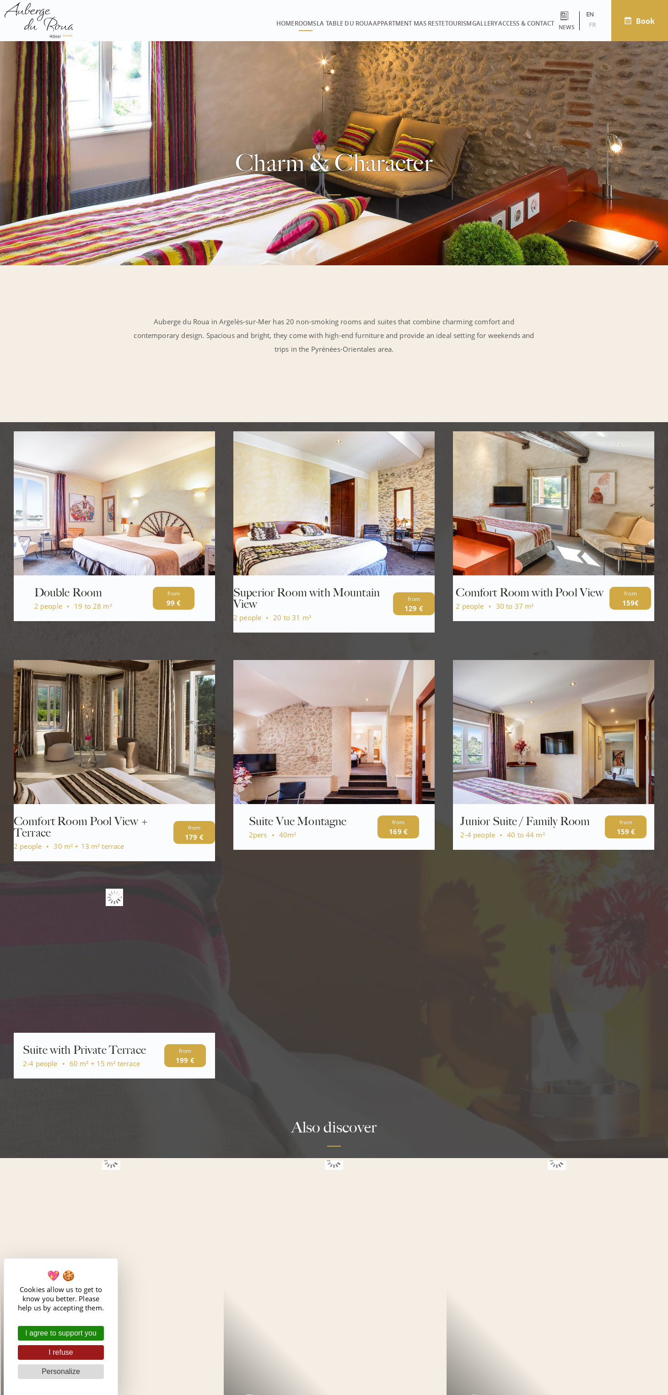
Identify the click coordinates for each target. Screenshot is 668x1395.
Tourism (379, 23)
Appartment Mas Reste (314, 23)
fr (578, 25)
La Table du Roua (234, 23)
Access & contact (478, 23)
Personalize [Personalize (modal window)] (61, 1371)
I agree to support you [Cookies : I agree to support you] (61, 1333)
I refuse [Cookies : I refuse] (60, 1352)
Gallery (421, 23)
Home (143, 23)
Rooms (179, 23)
